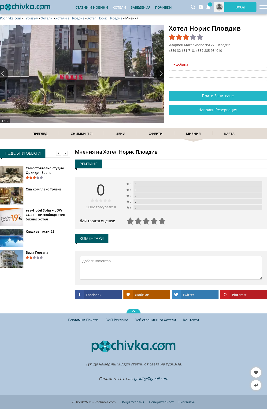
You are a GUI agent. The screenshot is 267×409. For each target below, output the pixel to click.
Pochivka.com (10, 18)
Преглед (40, 133)
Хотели (46, 18)
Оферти (156, 133)
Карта (229, 133)
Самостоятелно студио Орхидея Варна (45, 170)
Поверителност (161, 402)
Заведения (140, 7)
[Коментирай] (171, 267)
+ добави (181, 64)
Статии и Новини (91, 7)
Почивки (163, 7)
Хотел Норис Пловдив (104, 18)
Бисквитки (186, 402)
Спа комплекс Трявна (44, 189)
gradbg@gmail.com (151, 378)
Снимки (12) (81, 133)
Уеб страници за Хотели (155, 319)
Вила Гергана (37, 252)
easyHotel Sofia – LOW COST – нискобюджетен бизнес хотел (45, 214)
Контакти (191, 319)
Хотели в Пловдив (70, 18)
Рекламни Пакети (83, 319)
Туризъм (31, 18)
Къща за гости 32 (40, 231)
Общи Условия (132, 402)
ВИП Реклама (116, 319)
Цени (120, 133)
